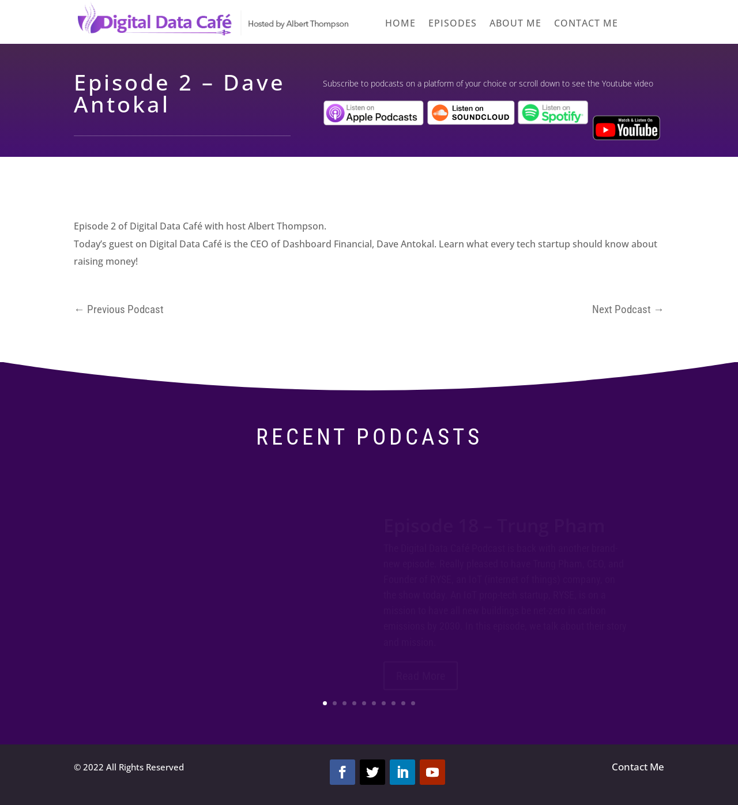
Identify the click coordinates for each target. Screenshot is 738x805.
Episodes (452, 24)
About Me (515, 24)
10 (413, 703)
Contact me (586, 24)
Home (400, 24)
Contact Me (638, 766)
